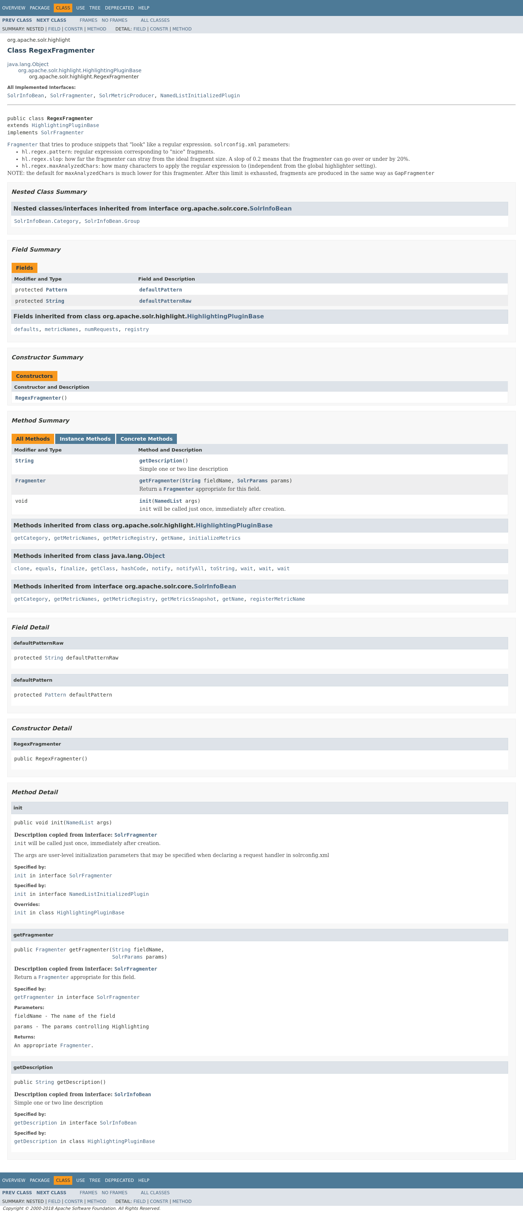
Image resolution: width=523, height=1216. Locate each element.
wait (247, 568)
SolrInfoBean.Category (46, 221)
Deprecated (119, 8)
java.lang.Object (28, 64)
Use (80, 8)
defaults (26, 329)
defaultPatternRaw (165, 301)
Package (40, 8)
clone (21, 568)
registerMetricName (277, 599)
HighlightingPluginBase (65, 125)
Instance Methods (85, 439)
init (145, 501)
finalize (72, 568)
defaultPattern (160, 290)
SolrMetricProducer (126, 95)
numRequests (101, 329)
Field (54, 29)
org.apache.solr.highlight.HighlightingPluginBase (80, 70)
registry (136, 329)
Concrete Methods (147, 439)
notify (161, 568)
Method (96, 29)
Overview (13, 8)
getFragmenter (159, 480)
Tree (95, 8)
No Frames (114, 20)
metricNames (61, 329)
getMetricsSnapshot (188, 599)
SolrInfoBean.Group (112, 221)
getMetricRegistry (129, 538)
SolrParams (252, 480)
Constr (74, 29)
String (55, 301)
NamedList (168, 501)
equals (45, 568)
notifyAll (190, 568)
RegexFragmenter (38, 398)
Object (154, 555)
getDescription (160, 461)
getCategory (31, 538)
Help (144, 8)
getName (172, 538)
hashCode (133, 568)
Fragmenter (30, 480)
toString (222, 568)
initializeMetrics (214, 538)
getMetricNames (75, 538)
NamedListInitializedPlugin (200, 95)
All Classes (155, 20)
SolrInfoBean (25, 95)
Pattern (56, 290)
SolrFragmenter (71, 95)
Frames (89, 20)
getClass (103, 568)
